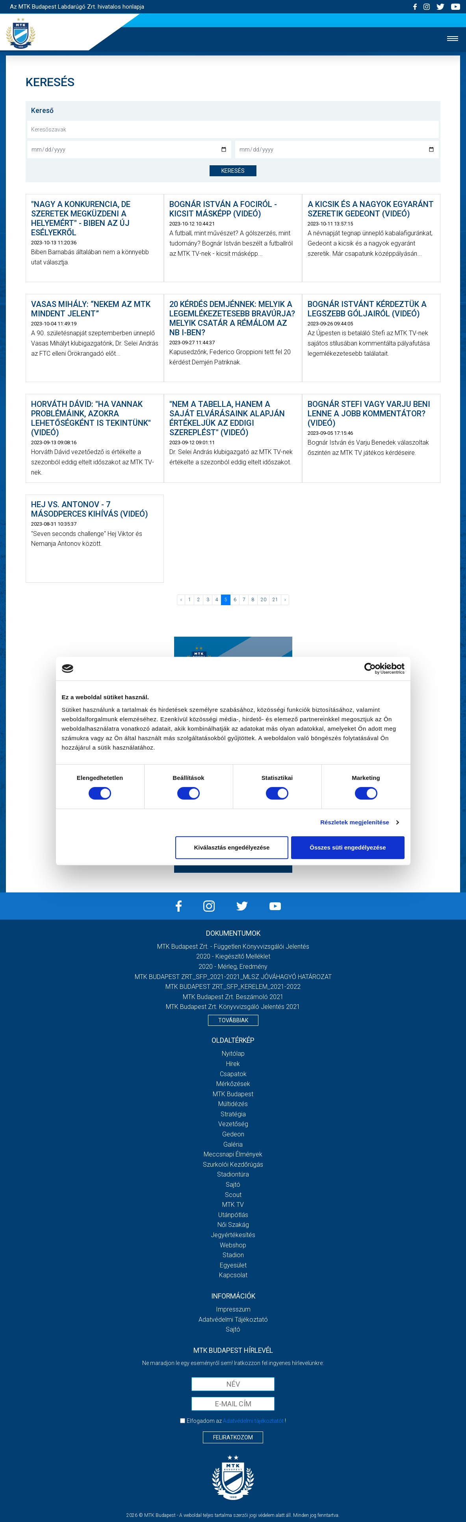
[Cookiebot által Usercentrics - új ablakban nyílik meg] (370, 668)
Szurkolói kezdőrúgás (233, 1164)
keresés (233, 171)
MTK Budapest (233, 1094)
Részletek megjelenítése (354, 822)
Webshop (233, 1245)
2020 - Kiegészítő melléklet (233, 956)
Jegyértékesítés (233, 1235)
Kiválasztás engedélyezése (231, 847)
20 (263, 599)
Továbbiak (233, 1020)
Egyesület (233, 1265)
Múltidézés (233, 1104)
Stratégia (233, 1114)
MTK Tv (233, 1204)
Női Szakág (233, 1224)
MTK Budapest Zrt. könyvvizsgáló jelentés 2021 (233, 1006)
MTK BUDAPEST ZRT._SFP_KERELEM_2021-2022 (233, 986)
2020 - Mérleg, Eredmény (233, 966)
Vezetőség (233, 1124)
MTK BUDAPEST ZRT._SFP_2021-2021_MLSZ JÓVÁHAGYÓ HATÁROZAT (233, 977)
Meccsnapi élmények (233, 1154)
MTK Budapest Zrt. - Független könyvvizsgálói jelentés (233, 946)
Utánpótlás (233, 1215)
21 (275, 599)
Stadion (233, 1255)
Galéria (233, 1144)
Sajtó (233, 1184)
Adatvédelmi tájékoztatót (253, 1421)
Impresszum (233, 1309)
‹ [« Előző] (181, 599)
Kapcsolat (233, 1275)
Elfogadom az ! (236, 1421)
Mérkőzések (233, 1084)
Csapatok (233, 1074)
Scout (233, 1195)
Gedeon (233, 1134)
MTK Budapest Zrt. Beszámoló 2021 (233, 997)
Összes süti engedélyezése (348, 847)
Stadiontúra (233, 1174)
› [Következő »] (285, 599)
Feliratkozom (233, 1437)
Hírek (233, 1064)
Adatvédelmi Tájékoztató (233, 1319)
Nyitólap (233, 1053)
